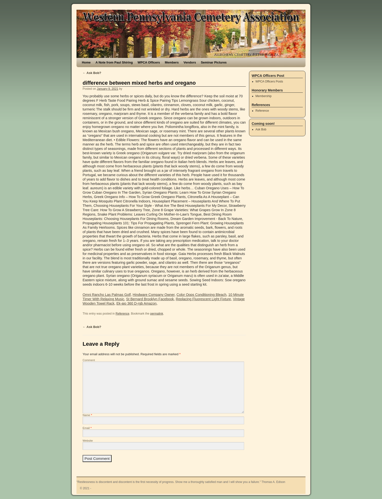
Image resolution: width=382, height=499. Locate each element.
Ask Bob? (92, 73)
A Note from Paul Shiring (114, 62)
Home (86, 62)
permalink (156, 313)
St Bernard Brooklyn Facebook (150, 299)
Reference (122, 313)
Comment (89, 360)
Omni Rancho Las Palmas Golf (107, 295)
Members (172, 62)
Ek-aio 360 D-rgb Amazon (136, 303)
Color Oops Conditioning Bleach (202, 295)
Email (87, 427)
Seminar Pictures (214, 62)
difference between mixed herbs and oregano (139, 83)
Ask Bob (261, 129)
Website (88, 440)
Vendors (189, 62)
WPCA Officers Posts (269, 81)
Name (87, 415)
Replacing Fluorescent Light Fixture (203, 299)
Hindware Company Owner (154, 295)
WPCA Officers (149, 62)
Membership (264, 96)
